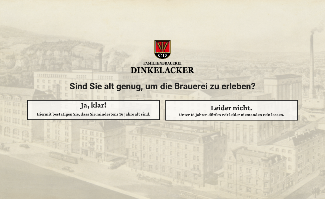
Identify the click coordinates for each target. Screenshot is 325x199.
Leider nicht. (231, 110)
